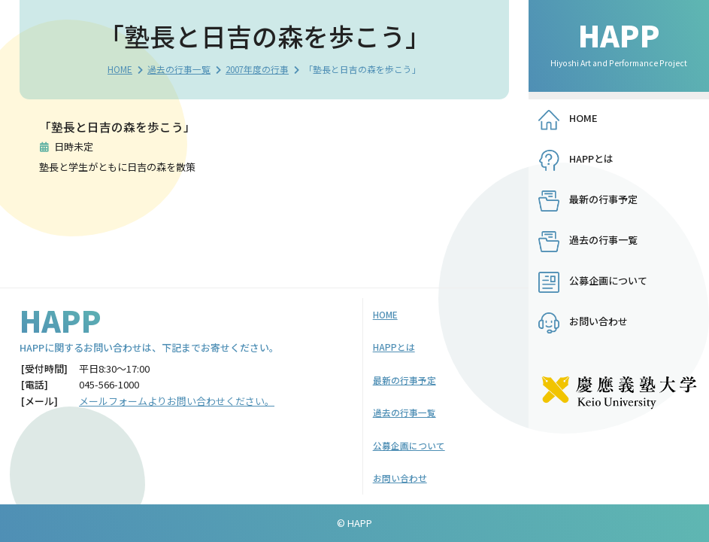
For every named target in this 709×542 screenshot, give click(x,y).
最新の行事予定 (603, 199)
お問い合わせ (598, 321)
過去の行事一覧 (179, 68)
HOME (120, 68)
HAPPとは (591, 158)
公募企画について (608, 280)
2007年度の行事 (257, 68)
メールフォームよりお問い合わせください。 (176, 401)
